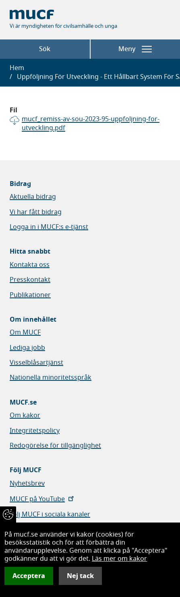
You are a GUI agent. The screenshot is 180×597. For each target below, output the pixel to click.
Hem (17, 68)
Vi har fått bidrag (36, 212)
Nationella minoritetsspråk (50, 377)
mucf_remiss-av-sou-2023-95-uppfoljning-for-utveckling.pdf (90, 124)
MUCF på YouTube (42, 499)
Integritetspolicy (35, 431)
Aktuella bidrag (33, 197)
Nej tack (80, 576)
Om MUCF (25, 332)
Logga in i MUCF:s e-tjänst (49, 227)
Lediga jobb (27, 348)
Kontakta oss (30, 265)
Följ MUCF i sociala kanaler (50, 514)
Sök (44, 49)
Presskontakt (30, 280)
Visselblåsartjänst (36, 363)
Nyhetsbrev (27, 483)
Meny (135, 49)
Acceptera (28, 576)
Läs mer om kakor (119, 559)
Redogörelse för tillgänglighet (55, 445)
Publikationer (30, 295)
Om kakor (25, 415)
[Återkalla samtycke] (8, 514)
